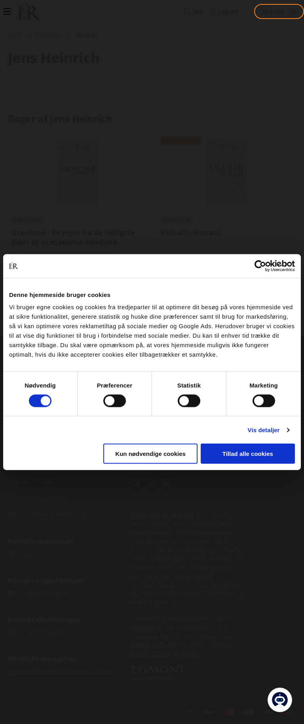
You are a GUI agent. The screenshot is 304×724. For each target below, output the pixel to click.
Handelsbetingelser (32, 710)
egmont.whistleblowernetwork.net (59, 671)
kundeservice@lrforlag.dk (59, 514)
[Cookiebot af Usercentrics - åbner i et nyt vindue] (260, 266)
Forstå (161, 653)
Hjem (15, 35)
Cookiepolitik (75, 710)
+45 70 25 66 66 (43, 554)
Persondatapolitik (116, 710)
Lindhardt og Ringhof (162, 515)
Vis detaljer (264, 429)
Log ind (228, 11)
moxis (189, 653)
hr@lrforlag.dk (42, 632)
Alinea (140, 645)
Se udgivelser (77, 213)
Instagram (151, 482)
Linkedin (166, 482)
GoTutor (164, 645)
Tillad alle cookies (247, 453)
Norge (220, 645)
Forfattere (49, 35)
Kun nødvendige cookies (150, 453)
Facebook (137, 482)
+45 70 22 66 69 (43, 497)
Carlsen (142, 627)
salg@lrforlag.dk (45, 593)
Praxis (140, 653)
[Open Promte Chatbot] (280, 700)
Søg (198, 11)
